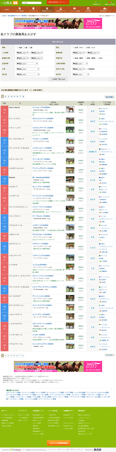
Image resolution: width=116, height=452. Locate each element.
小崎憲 (104, 292)
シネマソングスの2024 (41, 255)
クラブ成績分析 (23, 417)
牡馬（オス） (79, 47)
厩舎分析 (35, 426)
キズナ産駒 (69, 392)
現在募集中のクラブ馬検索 (17, 15)
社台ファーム (103, 189)
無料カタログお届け (110, 3)
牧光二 (104, 114)
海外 (100, 180)
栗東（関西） (92, 58)
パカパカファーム (104, 299)
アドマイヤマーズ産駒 (77, 397)
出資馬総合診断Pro (38, 417)
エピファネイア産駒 (13, 392)
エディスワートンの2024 (42, 324)
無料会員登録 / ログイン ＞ (57, 2)
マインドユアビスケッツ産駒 (60, 394)
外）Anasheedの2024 (41, 177)
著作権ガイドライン (84, 423)
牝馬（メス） (91, 47)
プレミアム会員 (68, 417)
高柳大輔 (104, 252)
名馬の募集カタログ (54, 426)
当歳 (20, 47)
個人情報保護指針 (83, 426)
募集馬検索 (5, 420)
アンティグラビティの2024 (42, 168)
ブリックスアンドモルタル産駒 (98, 392)
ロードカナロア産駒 (13, 394)
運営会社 (81, 431)
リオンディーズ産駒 (94, 394)
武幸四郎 (104, 134)
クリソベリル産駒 (31, 399)
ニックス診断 (37, 423)
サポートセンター (68, 423)
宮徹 (103, 222)
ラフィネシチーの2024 (41, 159)
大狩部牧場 (102, 199)
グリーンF (103, 187)
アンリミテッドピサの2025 (42, 196)
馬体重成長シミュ (38, 431)
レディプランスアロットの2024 (44, 287)
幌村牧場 (101, 162)
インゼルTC (103, 139)
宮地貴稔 (104, 320)
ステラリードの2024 (40, 244)
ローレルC (103, 129)
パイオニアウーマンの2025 (42, 128)
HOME (4, 15)
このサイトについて (84, 417)
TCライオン (103, 225)
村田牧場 (101, 268)
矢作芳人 (104, 183)
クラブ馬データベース (8, 415)
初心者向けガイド (68, 426)
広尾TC (102, 178)
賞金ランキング (23, 420)
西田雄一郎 (105, 340)
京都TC (102, 168)
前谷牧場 (101, 111)
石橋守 (104, 282)
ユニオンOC (103, 108)
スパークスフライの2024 (42, 305)
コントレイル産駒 (28, 392)
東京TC (102, 207)
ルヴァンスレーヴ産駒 (60, 397)
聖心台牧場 (102, 279)
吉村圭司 (104, 144)
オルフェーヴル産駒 (93, 397)
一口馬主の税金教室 (54, 417)
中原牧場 (101, 142)
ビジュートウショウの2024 (42, 276)
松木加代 (101, 237)
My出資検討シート (38, 415)
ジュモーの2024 (38, 335)
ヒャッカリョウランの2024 (42, 344)
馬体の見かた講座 (53, 420)
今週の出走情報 (6, 426)
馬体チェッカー (37, 420)
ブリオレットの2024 (40, 139)
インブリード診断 (38, 434)
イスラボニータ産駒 (16, 399)
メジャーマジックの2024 (42, 207)
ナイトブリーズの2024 (41, 314)
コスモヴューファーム (105, 219)
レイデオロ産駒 (79, 392)
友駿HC (102, 159)
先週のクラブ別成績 (8, 423)
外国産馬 (91, 69)
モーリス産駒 (40, 392)
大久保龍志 (105, 212)
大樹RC (102, 119)
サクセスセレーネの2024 (42, 234)
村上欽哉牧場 (103, 131)
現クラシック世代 (24, 415)
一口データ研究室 (53, 423)
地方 (100, 58)
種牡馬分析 (36, 428)
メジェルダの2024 (39, 265)
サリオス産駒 (46, 397)
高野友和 (104, 311)
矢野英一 (104, 192)
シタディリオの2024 (40, 225)
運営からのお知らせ (84, 415)
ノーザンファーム (104, 228)
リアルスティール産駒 (23, 397)
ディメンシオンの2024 (41, 296)
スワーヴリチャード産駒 (47, 399)
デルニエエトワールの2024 (42, 118)
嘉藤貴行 (104, 271)
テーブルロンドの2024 (41, 216)
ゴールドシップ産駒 (78, 394)
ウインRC (102, 216)
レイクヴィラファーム (105, 152)
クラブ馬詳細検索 (7, 417)
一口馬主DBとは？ (96, 3)
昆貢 (103, 154)
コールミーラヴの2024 (41, 107)
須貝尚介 (104, 302)
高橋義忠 (104, 174)
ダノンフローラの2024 (41, 187)
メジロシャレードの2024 (42, 148)
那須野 (101, 258)
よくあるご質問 (68, 428)
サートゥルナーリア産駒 (55, 392)
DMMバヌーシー (104, 149)
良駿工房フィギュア (85, 434)
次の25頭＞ (110, 97)
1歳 (26, 47)
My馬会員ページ (68, 415)
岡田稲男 (104, 164)
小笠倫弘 (104, 261)
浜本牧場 (101, 171)
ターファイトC (104, 197)
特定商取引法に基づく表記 (86, 428)
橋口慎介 (104, 330)
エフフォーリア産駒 (29, 394)
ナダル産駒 (36, 397)
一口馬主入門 (52, 415)
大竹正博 (104, 124)
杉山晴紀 (104, 231)
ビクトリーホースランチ (106, 121)
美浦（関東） (79, 58)
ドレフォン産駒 (42, 394)
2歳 (31, 47)
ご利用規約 (81, 420)
